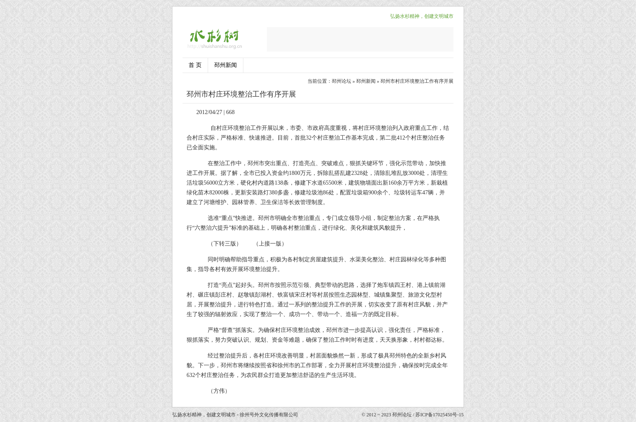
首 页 (195, 65)
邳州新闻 (225, 65)
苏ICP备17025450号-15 (439, 415)
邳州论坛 (341, 81)
